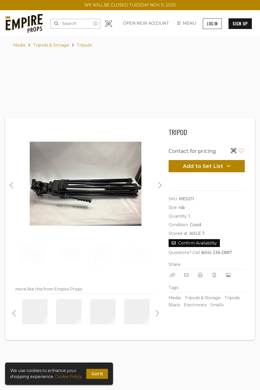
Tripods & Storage (51, 45)
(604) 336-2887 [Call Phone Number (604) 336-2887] (216, 252)
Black (174, 304)
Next (158, 183)
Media (19, 45)
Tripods (84, 45)
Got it (97, 373)
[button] (108, 23)
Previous (11, 183)
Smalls (216, 304)
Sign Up (240, 24)
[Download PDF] (214, 275)
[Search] (56, 23)
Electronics (195, 304)
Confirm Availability (194, 243)
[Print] (200, 275)
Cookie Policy (68, 376)
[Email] (186, 275)
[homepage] (25, 23)
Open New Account (146, 23)
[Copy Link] (172, 275)
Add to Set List (207, 166)
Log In (212, 24)
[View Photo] (228, 275)
